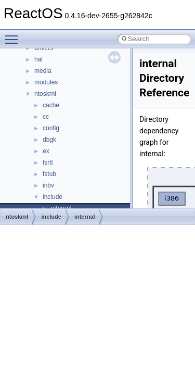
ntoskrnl (45, 93)
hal (38, 59)
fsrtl (48, 162)
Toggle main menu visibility (14, 35)
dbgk (49, 139)
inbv (48, 185)
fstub (49, 174)
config (51, 128)
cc (46, 116)
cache (51, 105)
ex (46, 151)
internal (84, 217)
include (52, 197)
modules (46, 82)
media (42, 70)
